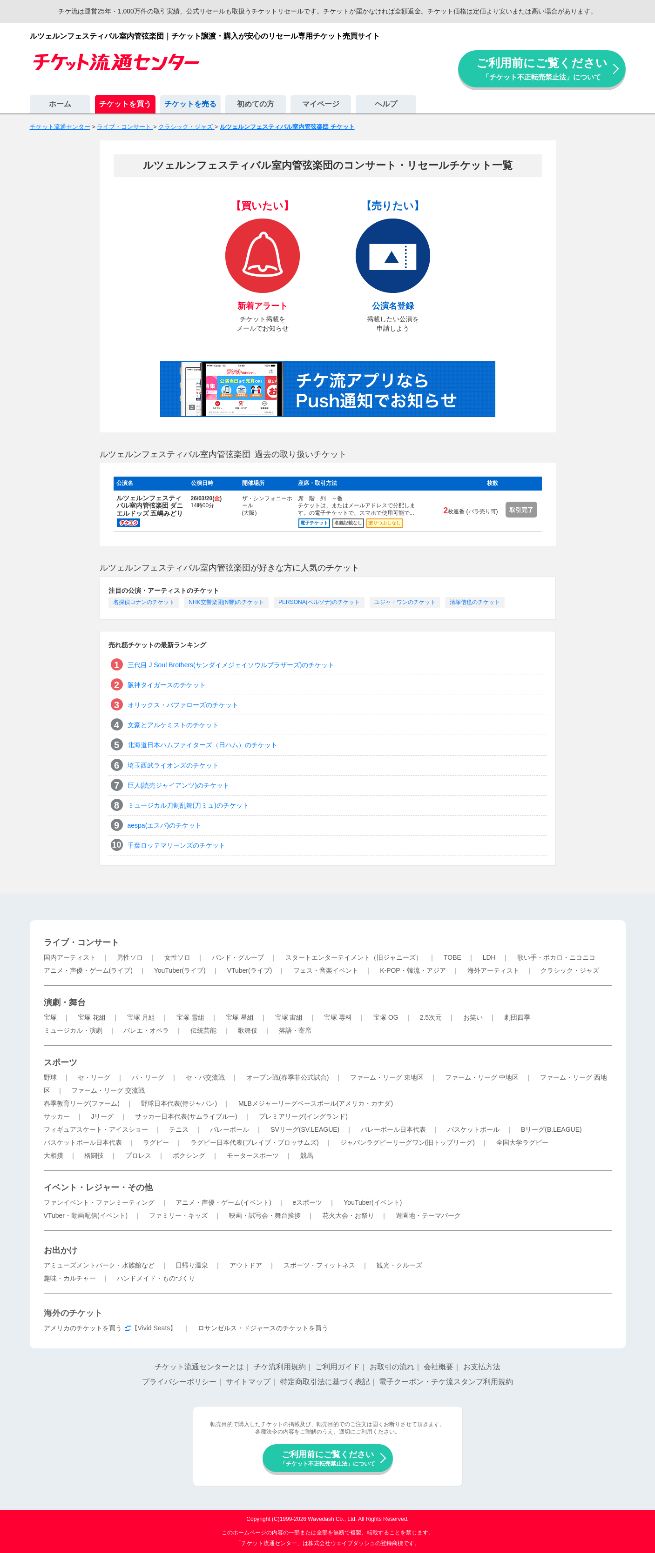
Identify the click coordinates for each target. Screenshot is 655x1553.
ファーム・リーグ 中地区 (482, 1077)
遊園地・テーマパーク (428, 1215)
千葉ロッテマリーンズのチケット (176, 845)
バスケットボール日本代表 (83, 1142)
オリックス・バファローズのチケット (183, 705)
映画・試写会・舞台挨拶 (265, 1215)
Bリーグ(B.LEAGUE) (551, 1129)
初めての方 (255, 104)
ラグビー (156, 1142)
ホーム (60, 104)
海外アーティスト (493, 970)
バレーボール (229, 1129)
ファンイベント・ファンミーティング (99, 1202)
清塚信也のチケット (475, 602)
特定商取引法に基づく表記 (325, 1382)
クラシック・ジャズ (569, 970)
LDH (489, 957)
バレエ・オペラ (146, 1030)
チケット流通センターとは (199, 1367)
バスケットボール (473, 1129)
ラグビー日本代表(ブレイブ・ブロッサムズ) (254, 1142)
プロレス (138, 1155)
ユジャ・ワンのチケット (405, 602)
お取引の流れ (392, 1367)
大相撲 (53, 1155)
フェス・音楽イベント (325, 970)
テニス (179, 1129)
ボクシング (189, 1155)
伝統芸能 (203, 1030)
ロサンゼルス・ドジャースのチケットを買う (263, 1328)
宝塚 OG (385, 1017)
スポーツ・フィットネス (319, 1265)
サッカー (57, 1116)
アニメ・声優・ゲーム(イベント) (223, 1202)
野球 (50, 1077)
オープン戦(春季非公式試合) (287, 1077)
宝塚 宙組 (289, 1017)
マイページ (320, 104)
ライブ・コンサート (81, 942)
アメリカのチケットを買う (83, 1328)
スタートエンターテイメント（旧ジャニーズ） (353, 957)
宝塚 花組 (92, 1017)
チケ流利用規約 (280, 1367)
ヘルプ (386, 104)
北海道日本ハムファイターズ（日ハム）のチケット (202, 745)
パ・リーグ (148, 1077)
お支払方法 (481, 1367)
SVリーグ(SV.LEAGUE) (304, 1129)
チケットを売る (190, 104)
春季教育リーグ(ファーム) (82, 1103)
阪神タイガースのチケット (167, 685)
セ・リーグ (94, 1077)
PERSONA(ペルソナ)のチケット (319, 602)
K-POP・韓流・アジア (413, 970)
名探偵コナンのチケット (144, 602)
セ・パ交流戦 (205, 1077)
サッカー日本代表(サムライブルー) (186, 1116)
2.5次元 (431, 1017)
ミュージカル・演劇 (73, 1030)
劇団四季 (517, 1017)
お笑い (473, 1017)
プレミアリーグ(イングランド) (303, 1116)
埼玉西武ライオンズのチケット (173, 765)
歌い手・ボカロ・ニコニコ (556, 957)
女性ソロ (177, 957)
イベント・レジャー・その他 (98, 1187)
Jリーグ (102, 1116)
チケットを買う (125, 104)
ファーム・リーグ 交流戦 (108, 1090)
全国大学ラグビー (522, 1142)
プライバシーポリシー (179, 1382)
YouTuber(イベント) (373, 1202)
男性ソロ (130, 957)
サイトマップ (248, 1382)
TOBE (452, 957)
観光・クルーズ (399, 1265)
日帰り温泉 (192, 1265)
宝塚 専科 (338, 1017)
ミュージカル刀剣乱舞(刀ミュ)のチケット (188, 805)
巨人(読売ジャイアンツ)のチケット (179, 785)
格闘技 (94, 1155)
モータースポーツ (253, 1155)
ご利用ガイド (337, 1367)
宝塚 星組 (240, 1017)
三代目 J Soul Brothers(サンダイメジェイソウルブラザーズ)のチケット (231, 665)
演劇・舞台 (65, 1002)
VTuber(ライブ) (249, 970)
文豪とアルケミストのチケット (173, 725)
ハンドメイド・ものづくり (156, 1278)
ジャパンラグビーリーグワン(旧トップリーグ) (407, 1142)
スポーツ (60, 1062)
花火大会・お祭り (348, 1215)
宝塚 (50, 1017)
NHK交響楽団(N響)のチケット (226, 602)
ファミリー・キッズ (178, 1215)
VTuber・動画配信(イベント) (86, 1215)
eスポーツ (308, 1202)
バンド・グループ (238, 957)
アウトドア (246, 1265)
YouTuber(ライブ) (180, 970)
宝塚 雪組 (190, 1017)
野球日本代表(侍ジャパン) (179, 1103)
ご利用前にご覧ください (542, 68)
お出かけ (60, 1250)
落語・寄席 (295, 1030)
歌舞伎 (247, 1030)
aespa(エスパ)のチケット (165, 825)
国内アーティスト (70, 957)
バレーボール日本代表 (393, 1129)
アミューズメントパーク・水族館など (99, 1265)
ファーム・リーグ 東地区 (387, 1077)
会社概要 (438, 1367)
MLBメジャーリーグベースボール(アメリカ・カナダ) (315, 1103)
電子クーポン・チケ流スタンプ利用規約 (446, 1382)
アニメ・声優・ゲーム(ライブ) (88, 970)
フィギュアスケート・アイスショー (96, 1129)
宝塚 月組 (141, 1017)
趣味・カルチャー (70, 1278)
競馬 (306, 1155)
